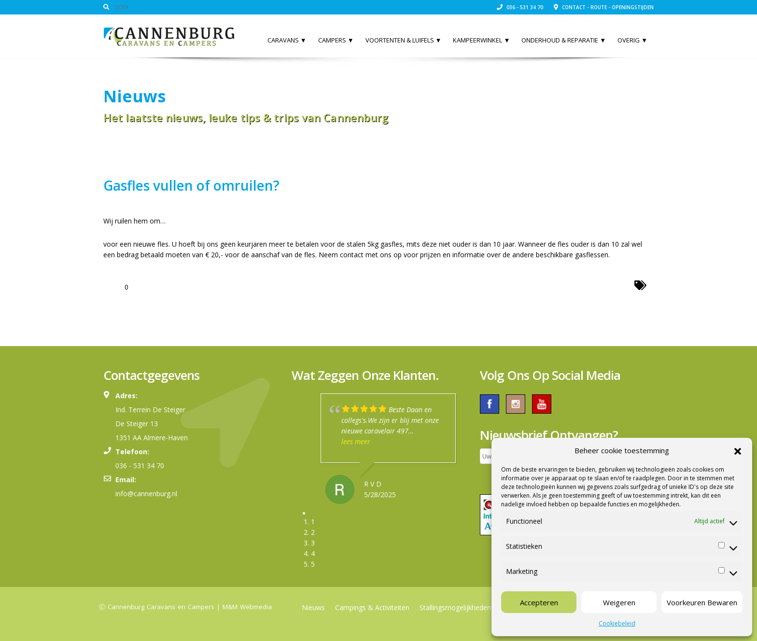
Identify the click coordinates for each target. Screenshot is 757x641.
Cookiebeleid (617, 623)
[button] (738, 450)
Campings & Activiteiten (372, 607)
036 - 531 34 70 (520, 7)
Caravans (287, 40)
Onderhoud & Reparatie (563, 40)
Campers (336, 40)
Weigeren (619, 602)
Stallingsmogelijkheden (455, 607)
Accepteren (539, 602)
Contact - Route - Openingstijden (604, 7)
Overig (632, 40)
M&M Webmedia (247, 606)
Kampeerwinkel (481, 40)
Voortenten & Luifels (403, 40)
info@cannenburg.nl (146, 493)
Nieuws (313, 607)
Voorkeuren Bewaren (702, 602)
